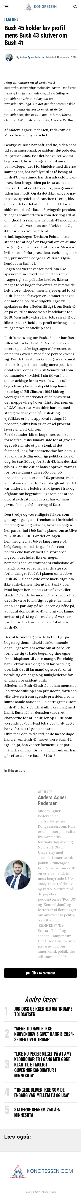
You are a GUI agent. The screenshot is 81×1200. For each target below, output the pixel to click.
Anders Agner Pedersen (32, 57)
